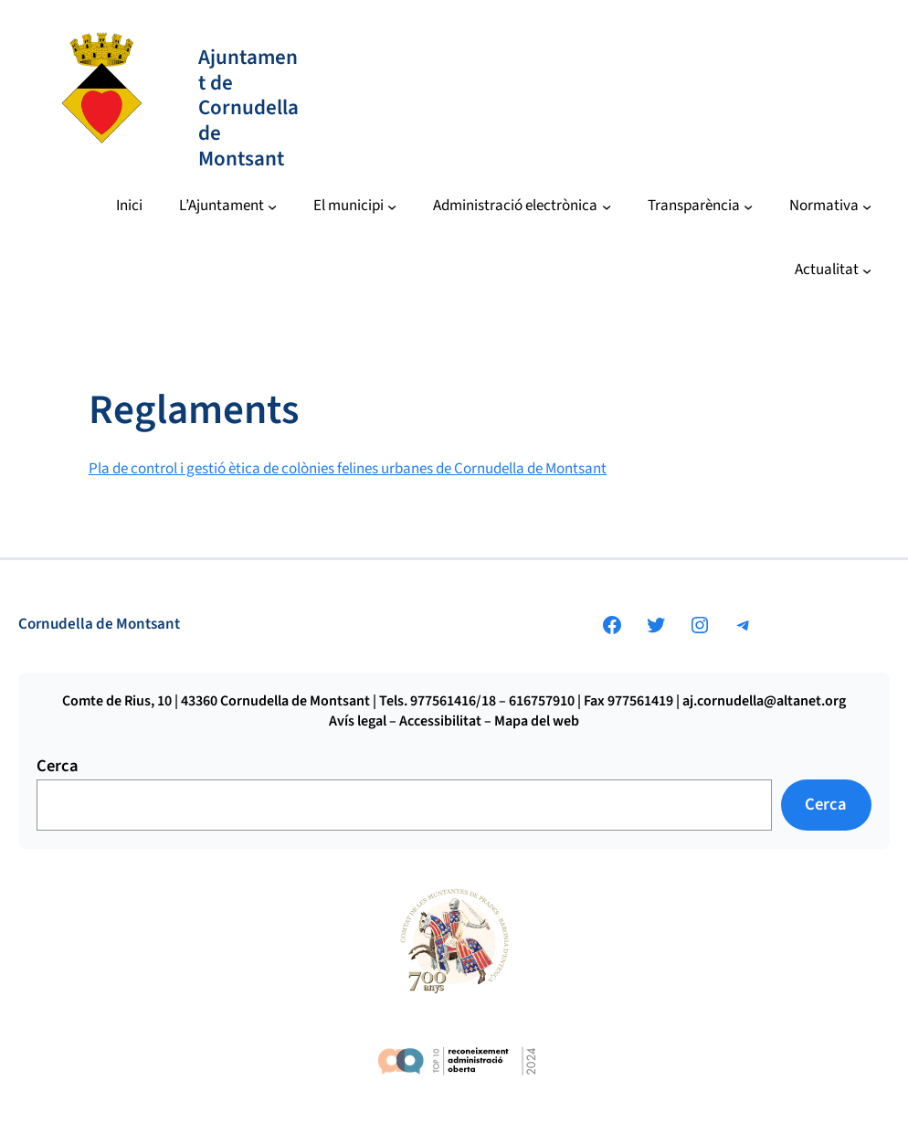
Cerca (58, 766)
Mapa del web (536, 721)
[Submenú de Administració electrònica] (522, 206)
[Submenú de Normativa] (830, 206)
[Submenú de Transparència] (701, 206)
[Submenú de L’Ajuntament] (228, 206)
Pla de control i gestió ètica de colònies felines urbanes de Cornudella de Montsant (348, 469)
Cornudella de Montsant (99, 624)
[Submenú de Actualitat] (833, 270)
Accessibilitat (440, 721)
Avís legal (357, 721)
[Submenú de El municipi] (355, 206)
